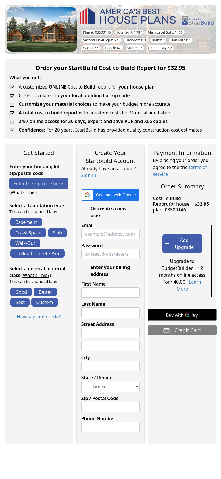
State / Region (97, 377)
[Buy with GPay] (182, 315)
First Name (93, 284)
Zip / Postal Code (100, 398)
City (85, 357)
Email (87, 225)
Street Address (97, 324)
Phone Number (98, 418)
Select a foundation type (36, 205)
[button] (110, 195)
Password (92, 245)
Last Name (93, 304)
